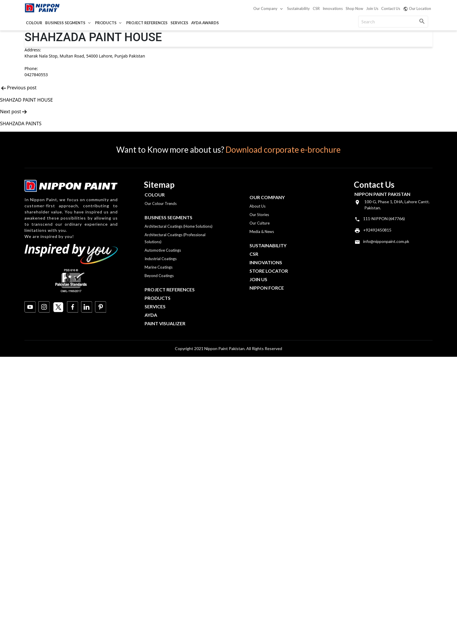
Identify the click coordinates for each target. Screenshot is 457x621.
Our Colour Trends (161, 203)
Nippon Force (266, 288)
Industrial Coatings (161, 258)
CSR (316, 8)
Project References (147, 22)
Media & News (261, 231)
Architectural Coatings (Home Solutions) (178, 226)
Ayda (151, 315)
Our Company (265, 8)
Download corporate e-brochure (283, 149)
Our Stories (259, 214)
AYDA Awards (205, 22)
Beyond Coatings (159, 275)
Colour (34, 22)
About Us (257, 206)
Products (106, 22)
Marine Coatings (159, 267)
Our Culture (259, 223)
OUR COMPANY (267, 197)
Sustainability (298, 8)
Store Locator (268, 271)
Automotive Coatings (163, 250)
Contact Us (390, 8)
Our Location (417, 9)
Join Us (372, 8)
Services (179, 22)
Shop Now (354, 8)
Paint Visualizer (165, 323)
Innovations (333, 8)
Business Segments (65, 22)
